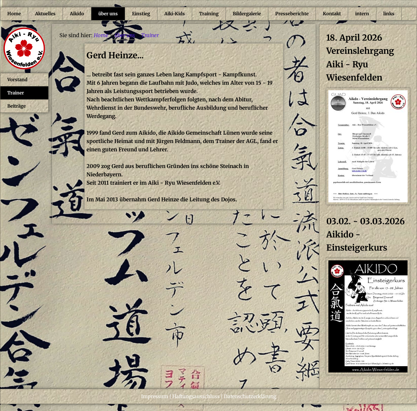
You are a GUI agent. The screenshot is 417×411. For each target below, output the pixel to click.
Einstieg (141, 14)
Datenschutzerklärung (250, 396)
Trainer (15, 93)
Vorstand (17, 80)
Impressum (154, 396)
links (388, 14)
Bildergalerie (247, 14)
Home (14, 14)
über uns (108, 14)
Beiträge (16, 106)
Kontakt (332, 14)
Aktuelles (45, 14)
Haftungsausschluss (196, 396)
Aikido (77, 14)
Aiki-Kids (174, 14)
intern (362, 14)
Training (209, 14)
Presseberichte (292, 14)
